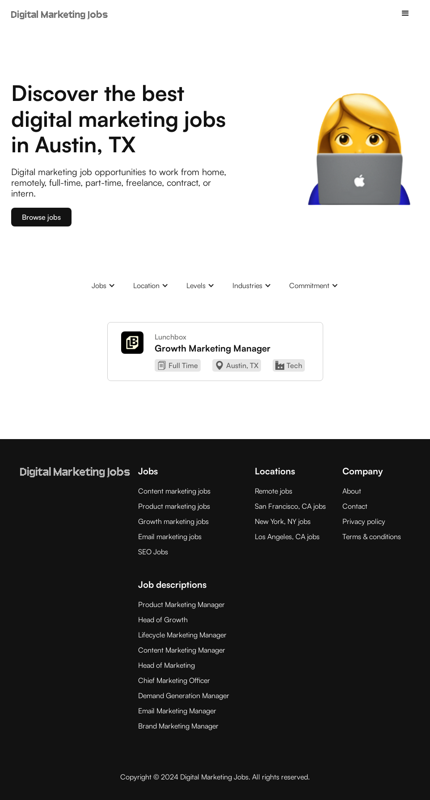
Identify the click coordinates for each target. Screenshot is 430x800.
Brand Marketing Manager (178, 725)
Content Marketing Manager (181, 649)
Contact (354, 506)
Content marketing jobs (174, 490)
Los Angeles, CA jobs (287, 536)
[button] (405, 13)
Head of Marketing (166, 665)
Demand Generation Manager (183, 695)
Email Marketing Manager (177, 710)
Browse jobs (41, 217)
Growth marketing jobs (173, 521)
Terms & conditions (371, 536)
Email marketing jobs (170, 536)
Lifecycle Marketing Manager (182, 634)
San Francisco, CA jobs (290, 506)
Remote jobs (273, 490)
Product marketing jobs (174, 506)
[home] (59, 10)
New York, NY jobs (283, 521)
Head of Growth (163, 619)
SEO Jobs (153, 551)
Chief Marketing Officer (174, 680)
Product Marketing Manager (181, 604)
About (351, 490)
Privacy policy (363, 521)
